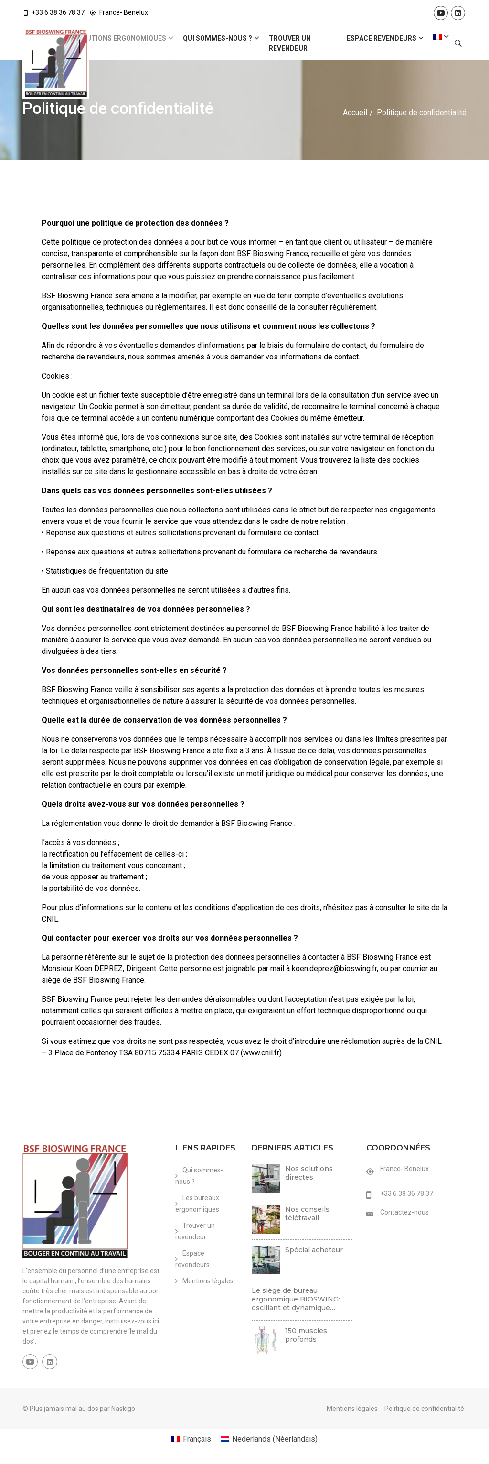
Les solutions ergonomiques (113, 38)
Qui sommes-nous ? (217, 38)
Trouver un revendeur (290, 43)
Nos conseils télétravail (307, 1213)
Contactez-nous (404, 1212)
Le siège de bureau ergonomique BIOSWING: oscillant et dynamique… (296, 1299)
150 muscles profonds (306, 1335)
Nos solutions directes (309, 1173)
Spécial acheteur (314, 1250)
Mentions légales (208, 1281)
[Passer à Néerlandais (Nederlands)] (269, 1439)
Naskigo (123, 1408)
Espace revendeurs (381, 38)
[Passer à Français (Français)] (191, 1439)
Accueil (355, 112)
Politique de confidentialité (424, 1408)
